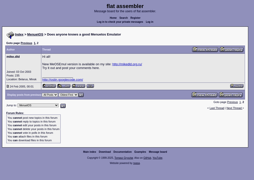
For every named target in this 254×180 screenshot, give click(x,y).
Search (123, 17)
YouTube (157, 157)
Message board (158, 151)
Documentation (122, 151)
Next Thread (234, 108)
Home (113, 17)
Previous (26, 43)
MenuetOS (35, 34)
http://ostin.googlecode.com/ (62, 80)
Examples (140, 151)
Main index (89, 151)
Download (105, 151)
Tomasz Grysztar (123, 157)
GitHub (147, 157)
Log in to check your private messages (120, 21)
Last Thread (217, 108)
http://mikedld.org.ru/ (127, 64)
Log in (149, 21)
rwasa (136, 163)
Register (136, 17)
